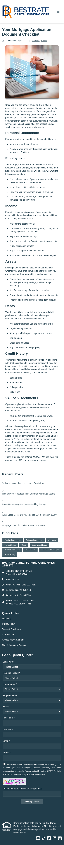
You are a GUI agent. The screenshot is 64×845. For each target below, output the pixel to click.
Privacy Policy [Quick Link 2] (8, 624)
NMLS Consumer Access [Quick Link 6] (14, 645)
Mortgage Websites (22, 829)
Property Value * (10, 695)
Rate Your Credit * (11, 673)
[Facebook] (49, 838)
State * (6, 706)
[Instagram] (60, 838)
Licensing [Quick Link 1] (6, 618)
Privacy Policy (26, 774)
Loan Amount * (10, 684)
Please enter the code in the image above (22, 788)
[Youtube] (38, 838)
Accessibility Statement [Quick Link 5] (13, 640)
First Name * (9, 718)
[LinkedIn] (54, 838)
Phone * (6, 752)
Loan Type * (8, 662)
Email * (6, 741)
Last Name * (9, 729)
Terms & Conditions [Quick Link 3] (11, 629)
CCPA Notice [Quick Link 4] (8, 634)
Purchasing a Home (39, 41)
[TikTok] (43, 838)
